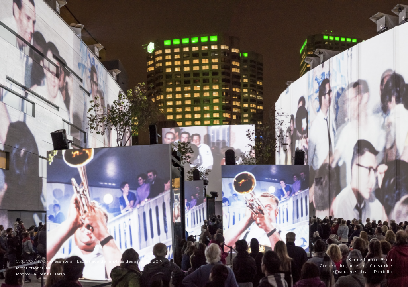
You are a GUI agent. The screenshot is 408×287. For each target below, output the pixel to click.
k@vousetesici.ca (350, 271)
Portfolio (383, 271)
